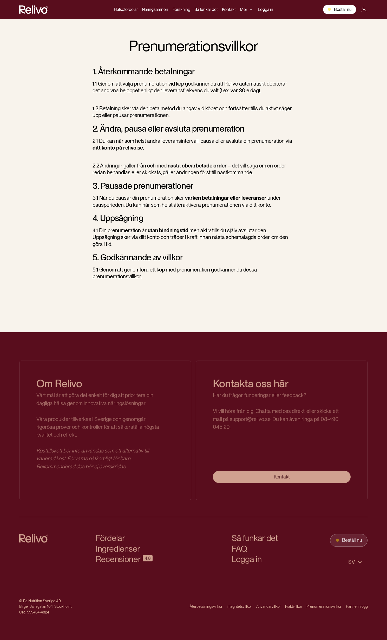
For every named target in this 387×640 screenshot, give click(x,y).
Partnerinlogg (357, 606)
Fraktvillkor (293, 606)
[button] (246, 9)
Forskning (181, 9)
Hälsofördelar (126, 9)
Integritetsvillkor (239, 606)
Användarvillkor (268, 606)
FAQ (239, 551)
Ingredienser (118, 551)
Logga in (265, 9)
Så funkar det (206, 9)
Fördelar (110, 541)
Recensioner (118, 562)
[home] (33, 9)
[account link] (364, 9)
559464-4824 (38, 612)
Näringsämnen (155, 9)
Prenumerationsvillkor (324, 606)
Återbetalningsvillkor (206, 606)
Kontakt (229, 9)
